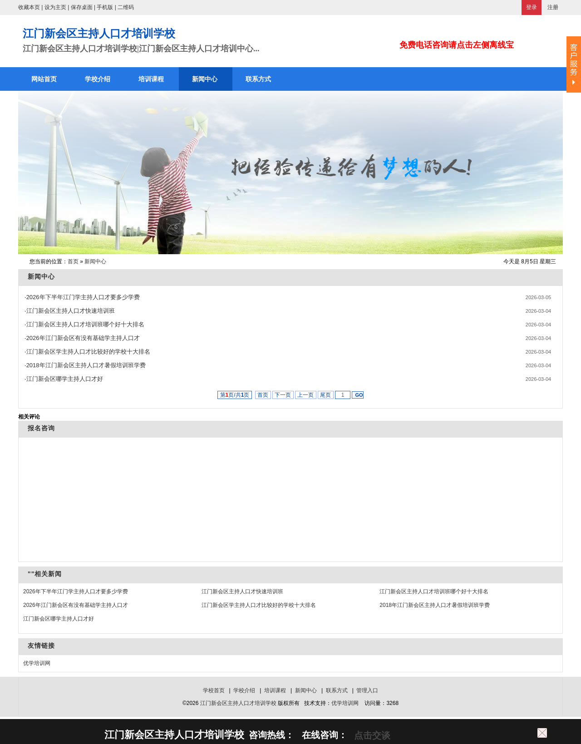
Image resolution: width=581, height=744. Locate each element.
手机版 (105, 7)
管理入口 (367, 690)
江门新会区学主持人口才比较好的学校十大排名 (88, 351)
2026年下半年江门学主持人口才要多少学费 (83, 297)
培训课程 (275, 690)
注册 (552, 7)
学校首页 (214, 690)
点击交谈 (370, 735)
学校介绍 (244, 690)
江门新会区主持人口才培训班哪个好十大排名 (85, 324)
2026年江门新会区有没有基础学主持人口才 (83, 338)
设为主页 (55, 7)
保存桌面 (82, 7)
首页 (73, 261)
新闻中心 (95, 261)
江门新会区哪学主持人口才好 (64, 378)
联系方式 (337, 690)
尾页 (326, 395)
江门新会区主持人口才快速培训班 (70, 310)
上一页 (305, 395)
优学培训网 (36, 663)
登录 (531, 7)
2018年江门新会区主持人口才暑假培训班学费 (86, 365)
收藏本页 (29, 7)
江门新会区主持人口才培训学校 (238, 703)
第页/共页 (235, 395)
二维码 (126, 7)
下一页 (283, 395)
